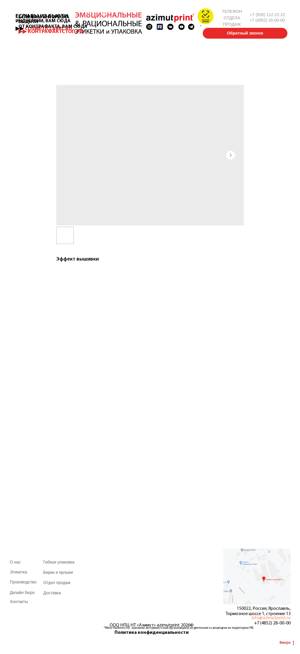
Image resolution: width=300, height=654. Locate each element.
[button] (205, 16)
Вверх (286, 643)
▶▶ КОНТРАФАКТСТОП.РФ (51, 32)
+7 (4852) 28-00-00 (272, 623)
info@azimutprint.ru (271, 618)
